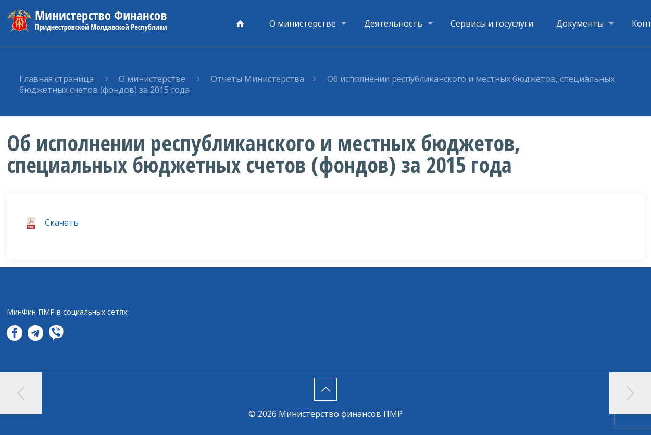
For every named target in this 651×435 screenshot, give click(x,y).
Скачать (62, 222)
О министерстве (152, 78)
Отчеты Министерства (257, 78)
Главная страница (56, 78)
